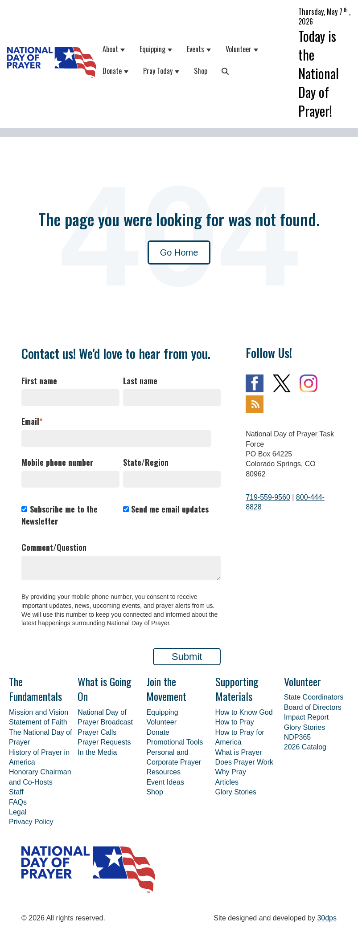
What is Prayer (238, 752)
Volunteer (238, 49)
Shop (200, 70)
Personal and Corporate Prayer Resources (173, 762)
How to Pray (234, 722)
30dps (327, 918)
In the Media (97, 752)
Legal (17, 812)
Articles (227, 782)
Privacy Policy (31, 822)
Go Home (179, 252)
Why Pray (230, 772)
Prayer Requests (104, 742)
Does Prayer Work (244, 762)
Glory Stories (235, 792)
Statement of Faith (38, 722)
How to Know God (244, 712)
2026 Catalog (305, 747)
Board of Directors (313, 707)
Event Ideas (165, 782)
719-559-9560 (268, 497)
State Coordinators (313, 697)
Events (195, 49)
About (110, 49)
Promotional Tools (174, 742)
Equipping (152, 49)
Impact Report (306, 717)
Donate (112, 70)
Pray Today (158, 70)
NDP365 (297, 737)
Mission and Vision (38, 712)
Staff (16, 792)
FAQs (18, 802)
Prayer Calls (97, 732)
